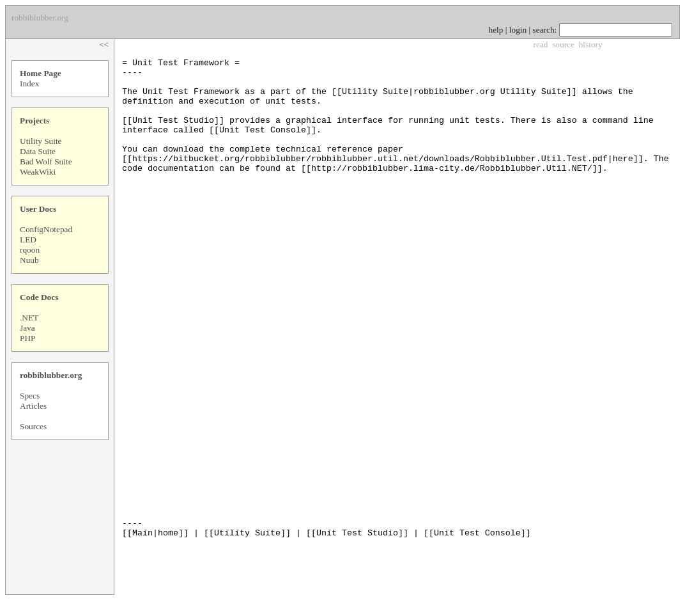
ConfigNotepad (46, 229)
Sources (33, 426)
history (591, 44)
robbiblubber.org (51, 375)
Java (27, 328)
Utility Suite (41, 141)
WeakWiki (38, 172)
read (541, 44)
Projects (34, 120)
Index (29, 83)
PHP (27, 338)
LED (28, 239)
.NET (29, 317)
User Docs (38, 209)
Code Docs (39, 297)
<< (104, 44)
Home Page (40, 73)
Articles (33, 406)
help (496, 30)
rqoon (30, 250)
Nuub (29, 260)
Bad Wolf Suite (46, 161)
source (563, 44)
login (518, 30)
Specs (30, 395)
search (544, 30)
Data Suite (38, 151)
